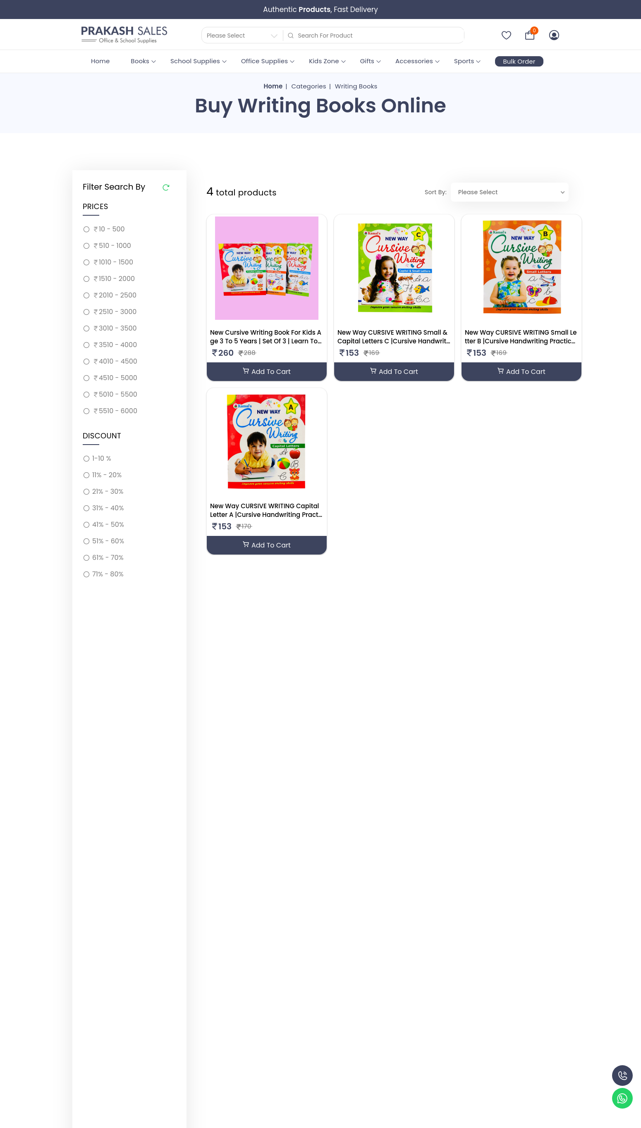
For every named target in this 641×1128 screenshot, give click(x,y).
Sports (464, 61)
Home (100, 61)
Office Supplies (264, 61)
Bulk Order (519, 61)
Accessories (414, 61)
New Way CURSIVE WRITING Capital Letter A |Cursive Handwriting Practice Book (265, 515)
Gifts (367, 61)
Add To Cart (267, 371)
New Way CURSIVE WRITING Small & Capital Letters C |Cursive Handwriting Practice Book (392, 341)
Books (140, 61)
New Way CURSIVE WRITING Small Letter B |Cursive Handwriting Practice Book (520, 341)
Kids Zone (324, 61)
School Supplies (195, 61)
